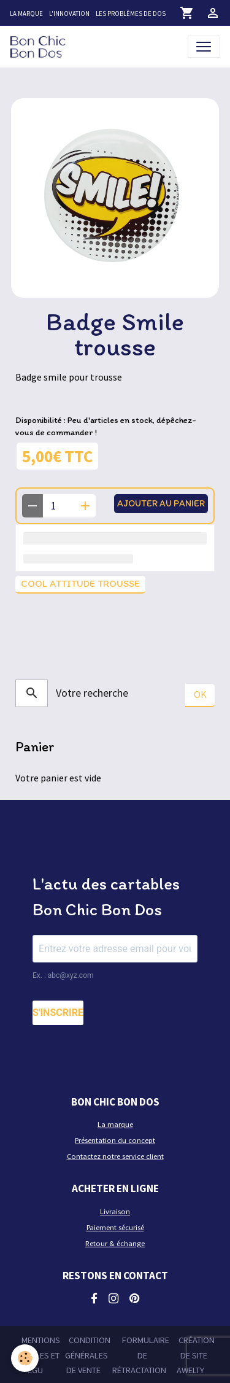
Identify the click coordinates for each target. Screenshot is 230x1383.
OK (200, 694)
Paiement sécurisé (115, 1227)
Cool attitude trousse (80, 583)
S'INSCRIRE (58, 1012)
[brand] (40, 46)
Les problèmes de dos (131, 13)
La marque (26, 13)
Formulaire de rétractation (140, 1355)
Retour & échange (115, 1243)
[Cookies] (25, 1358)
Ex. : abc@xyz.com (63, 975)
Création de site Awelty (196, 1355)
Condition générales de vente (87, 1355)
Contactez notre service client (115, 1156)
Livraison (115, 1211)
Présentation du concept (115, 1140)
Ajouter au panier (161, 503)
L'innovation (69, 13)
